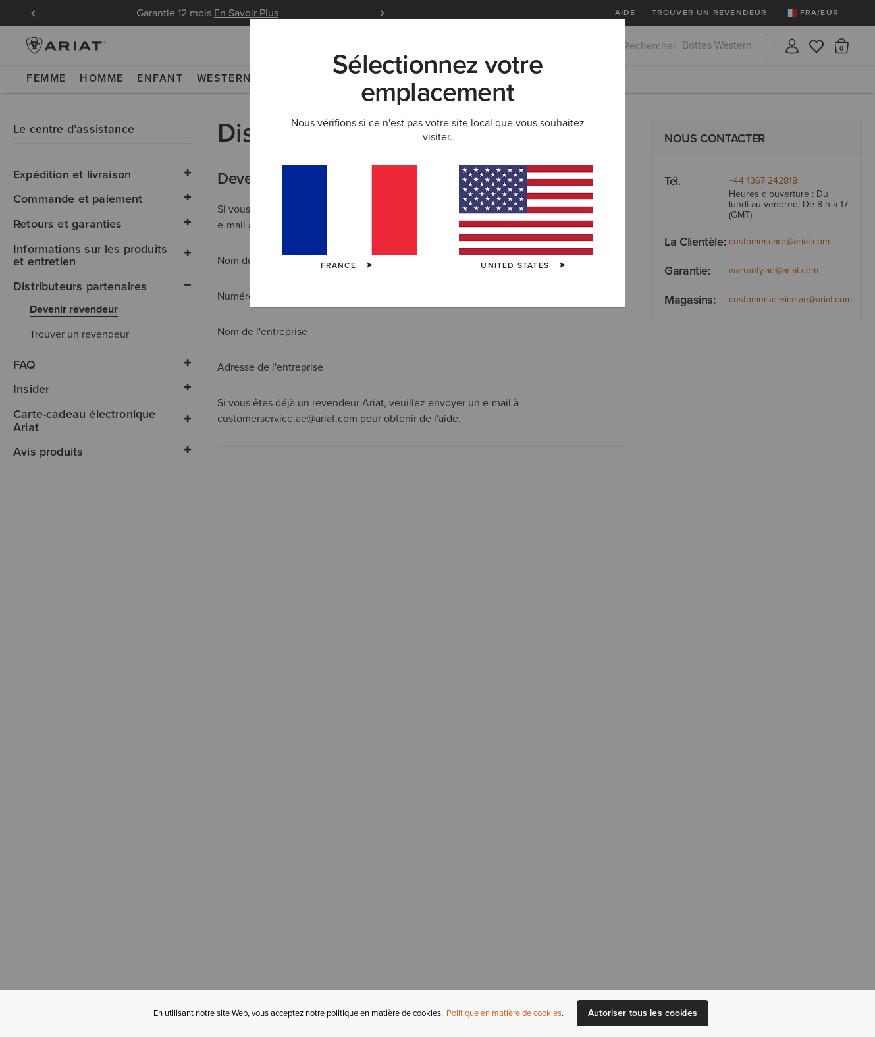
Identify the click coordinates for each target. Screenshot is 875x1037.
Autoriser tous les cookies (642, 1013)
